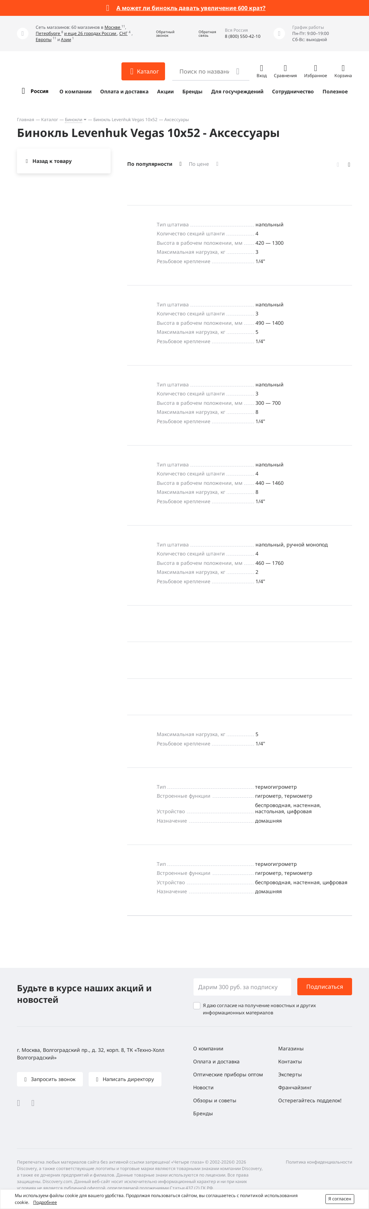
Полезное (335, 91)
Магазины (291, 1048)
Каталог (49, 119)
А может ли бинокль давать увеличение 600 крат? (191, 8)
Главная (25, 119)
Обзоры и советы (214, 1100)
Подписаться (324, 987)
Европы (44, 39)
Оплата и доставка (124, 91)
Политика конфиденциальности (319, 1162)
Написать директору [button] (127, 1079)
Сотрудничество (293, 91)
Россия (39, 91)
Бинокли (73, 119)
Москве (113, 27)
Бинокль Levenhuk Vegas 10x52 (125, 119)
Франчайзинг (295, 1087)
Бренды (192, 91)
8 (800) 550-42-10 (243, 36)
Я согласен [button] (339, 1199)
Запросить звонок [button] (52, 1079)
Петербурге (48, 33)
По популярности (149, 163)
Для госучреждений (237, 91)
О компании (75, 91)
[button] (160, 33)
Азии (66, 39)
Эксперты (290, 1074)
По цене (199, 163)
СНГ (123, 33)
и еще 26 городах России (90, 33)
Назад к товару (52, 161)
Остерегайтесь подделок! (310, 1100)
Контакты (290, 1061)
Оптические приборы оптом (228, 1074)
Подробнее (45, 1202)
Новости (203, 1087)
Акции (165, 91)
